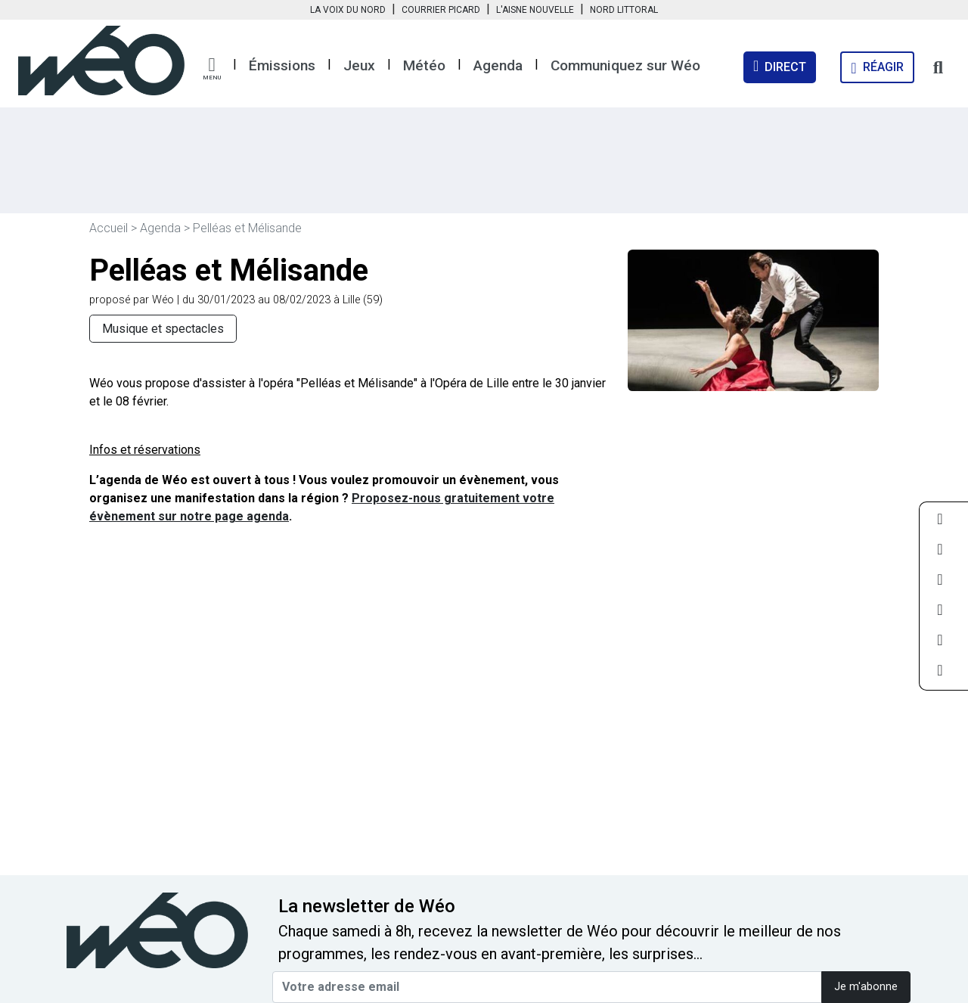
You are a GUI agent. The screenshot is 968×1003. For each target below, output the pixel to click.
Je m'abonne (866, 986)
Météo (424, 65)
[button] (212, 68)
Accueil (108, 228)
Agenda (498, 65)
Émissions (282, 65)
